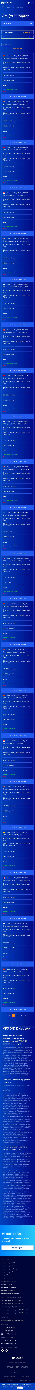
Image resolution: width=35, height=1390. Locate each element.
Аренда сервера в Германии (9, 1266)
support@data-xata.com (10, 1334)
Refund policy (9, 1380)
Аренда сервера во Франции (9, 1269)
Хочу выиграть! (17, 1248)
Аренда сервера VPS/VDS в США (11, 1301)
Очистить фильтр (17, 48)
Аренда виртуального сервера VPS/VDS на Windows (16, 1310)
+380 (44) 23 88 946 (10, 1341)
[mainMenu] (32, 3)
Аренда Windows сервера (8, 1275)
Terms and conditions (9, 1377)
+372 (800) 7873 (8, 1331)
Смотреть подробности (17, 96)
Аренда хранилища (7, 1284)
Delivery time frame (25, 1380)
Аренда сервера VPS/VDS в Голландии (12, 1307)
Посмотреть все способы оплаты (17, 1362)
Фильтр (17, 23)
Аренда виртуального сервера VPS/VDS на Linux (15, 1313)
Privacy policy (25, 1377)
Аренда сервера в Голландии (9, 1272)
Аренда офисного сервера (9, 1287)
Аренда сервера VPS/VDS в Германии (12, 1304)
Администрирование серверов (10, 1293)
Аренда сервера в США (8, 1263)
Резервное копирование (8, 1290)
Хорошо (19, 1388)
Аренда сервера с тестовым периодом (12, 1320)
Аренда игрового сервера (8, 1281)
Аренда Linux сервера (7, 1278)
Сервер (6, 45)
